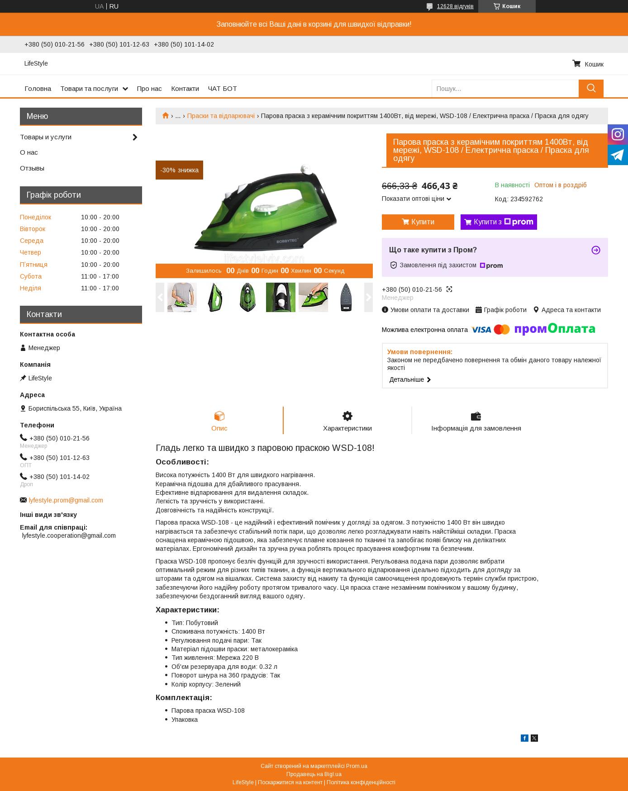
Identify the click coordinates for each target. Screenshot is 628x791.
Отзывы (32, 168)
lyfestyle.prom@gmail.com (66, 500)
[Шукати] (591, 88)
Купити (422, 222)
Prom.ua (356, 766)
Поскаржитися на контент (290, 782)
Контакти (185, 88)
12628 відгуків (455, 6)
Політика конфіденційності (361, 782)
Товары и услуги (45, 137)
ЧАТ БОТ (222, 88)
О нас (29, 152)
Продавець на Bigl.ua (314, 774)
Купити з (503, 222)
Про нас (149, 88)
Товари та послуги (89, 88)
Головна (37, 88)
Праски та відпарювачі (221, 115)
